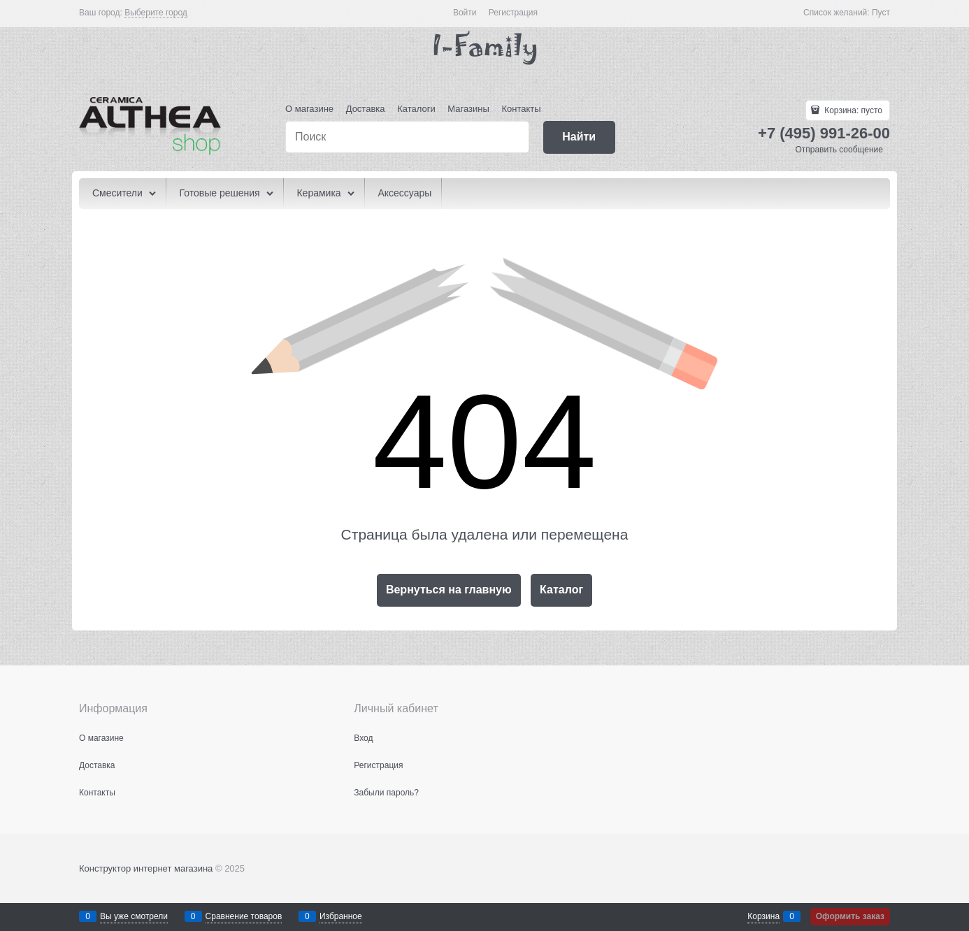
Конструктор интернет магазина (146, 868)
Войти (465, 12)
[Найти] (579, 137)
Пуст (881, 12)
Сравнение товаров (244, 916)
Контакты (520, 108)
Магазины (468, 108)
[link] (155, 13)
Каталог (561, 590)
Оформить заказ (850, 916)
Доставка (365, 108)
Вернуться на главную (449, 590)
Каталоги (416, 108)
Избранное (341, 916)
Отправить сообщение (839, 149)
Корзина (763, 916)
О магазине (309, 108)
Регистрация (513, 12)
